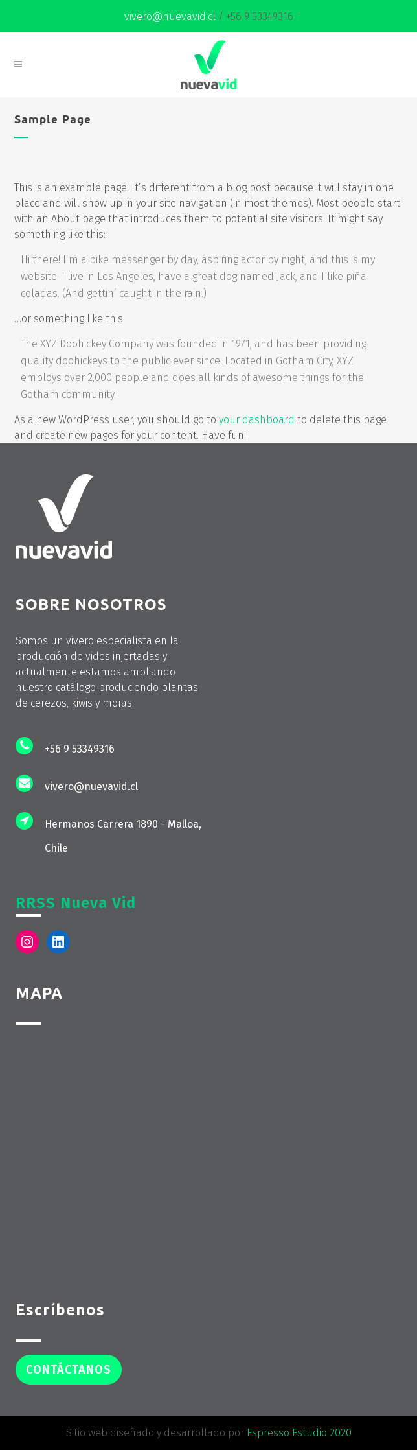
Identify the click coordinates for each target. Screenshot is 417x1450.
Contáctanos (68, 1369)
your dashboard (257, 420)
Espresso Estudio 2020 (299, 1433)
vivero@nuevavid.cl (170, 16)
